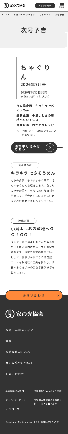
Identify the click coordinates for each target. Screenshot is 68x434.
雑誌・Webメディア (24, 14)
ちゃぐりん (45, 14)
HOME (5, 14)
